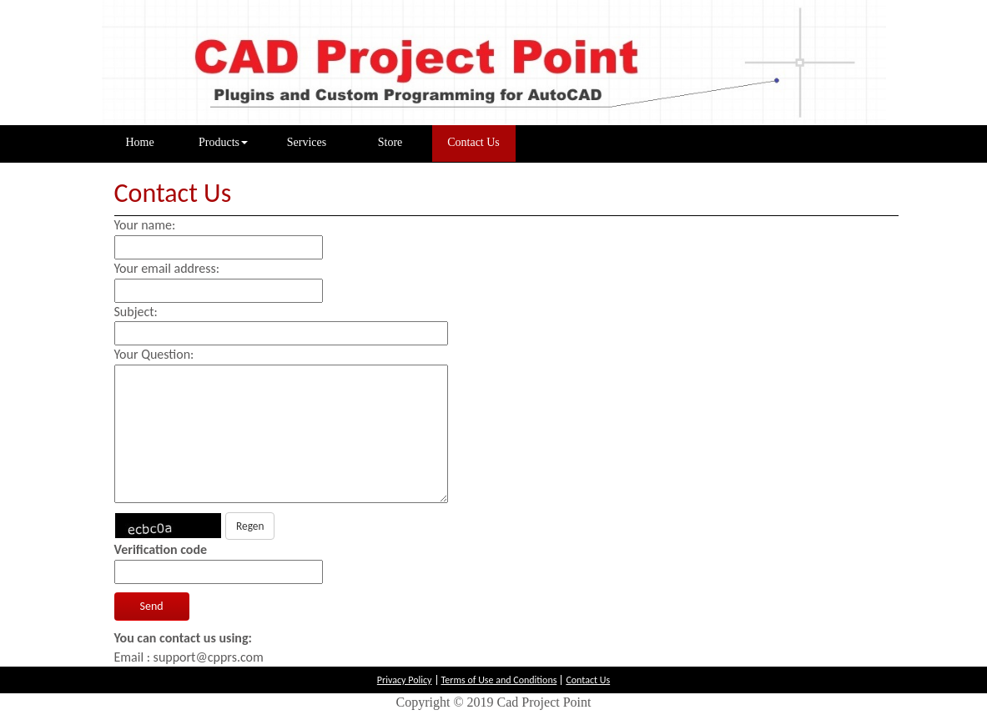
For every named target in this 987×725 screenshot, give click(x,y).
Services (306, 142)
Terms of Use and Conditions (499, 680)
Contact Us (473, 142)
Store (390, 142)
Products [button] (223, 142)
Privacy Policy (404, 680)
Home (153, 141)
